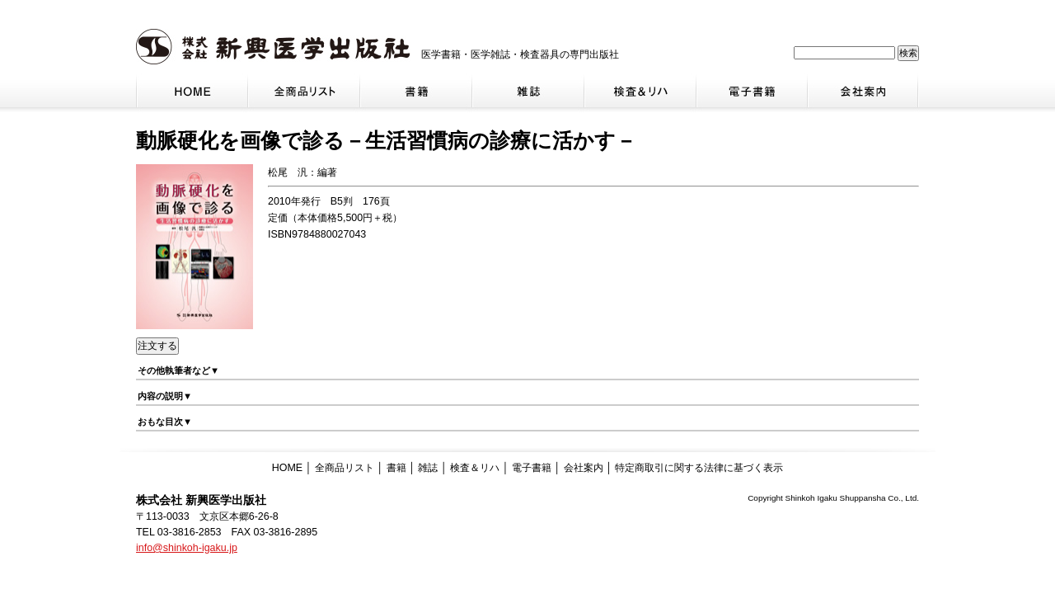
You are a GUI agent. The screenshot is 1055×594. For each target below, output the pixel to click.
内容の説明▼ (165, 396)
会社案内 (583, 468)
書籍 (396, 468)
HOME (287, 468)
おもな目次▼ (165, 422)
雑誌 (428, 468)
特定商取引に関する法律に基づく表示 (699, 468)
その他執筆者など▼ (178, 370)
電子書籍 (531, 468)
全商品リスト (344, 468)
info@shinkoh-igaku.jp (186, 548)
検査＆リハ (474, 468)
